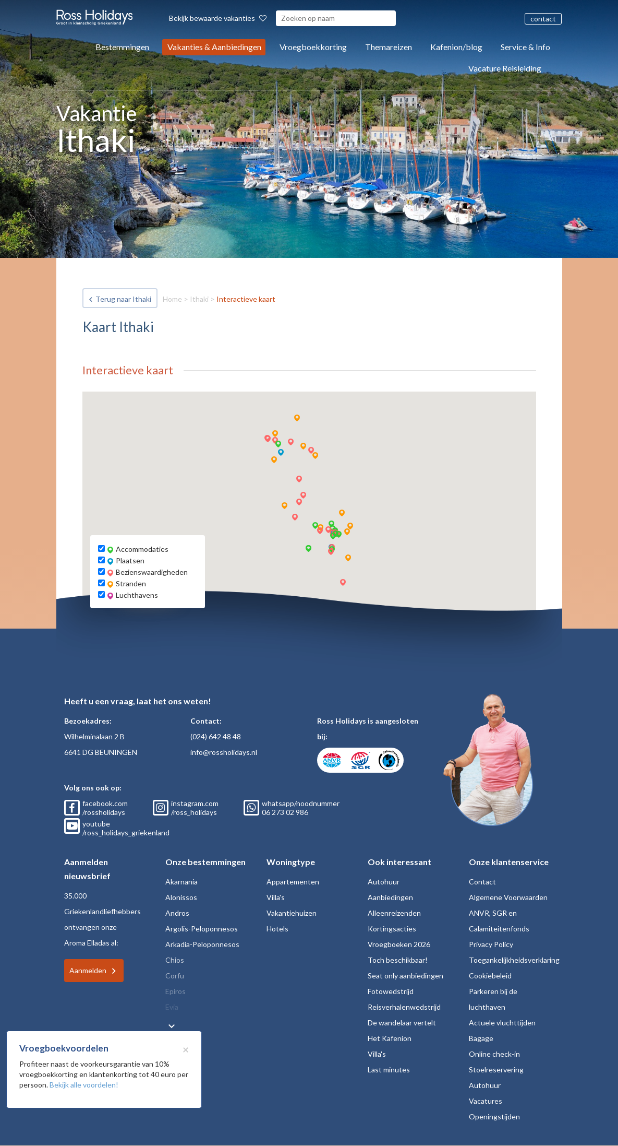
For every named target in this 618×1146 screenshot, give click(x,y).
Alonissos (181, 897)
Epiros (175, 991)
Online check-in (494, 1053)
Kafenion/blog (456, 47)
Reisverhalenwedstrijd (404, 1006)
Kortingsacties (392, 928)
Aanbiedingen (390, 897)
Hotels (277, 928)
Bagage (481, 1038)
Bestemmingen (122, 47)
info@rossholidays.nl (223, 752)
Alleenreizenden (394, 912)
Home (172, 298)
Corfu (174, 975)
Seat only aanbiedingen (405, 975)
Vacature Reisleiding (504, 68)
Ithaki (199, 298)
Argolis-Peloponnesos (201, 928)
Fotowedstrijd (391, 991)
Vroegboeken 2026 (399, 944)
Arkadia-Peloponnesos (202, 944)
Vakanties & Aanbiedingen (214, 47)
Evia (171, 1006)
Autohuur (383, 881)
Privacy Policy (491, 944)
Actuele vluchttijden (502, 1022)
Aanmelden (87, 970)
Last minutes (389, 1069)
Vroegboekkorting (313, 47)
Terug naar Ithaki (123, 298)
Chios (174, 959)
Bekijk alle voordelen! (84, 1084)
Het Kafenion (389, 1038)
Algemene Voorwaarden (508, 897)
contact (543, 18)
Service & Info (525, 47)
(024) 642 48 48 (215, 736)
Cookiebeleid (490, 975)
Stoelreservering (496, 1069)
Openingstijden (494, 1116)
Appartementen (292, 881)
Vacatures (485, 1100)
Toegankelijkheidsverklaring (514, 959)
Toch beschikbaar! (398, 959)
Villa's (275, 897)
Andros (177, 912)
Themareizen (388, 47)
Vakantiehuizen (291, 912)
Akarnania (181, 881)
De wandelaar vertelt (402, 1022)
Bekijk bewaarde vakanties (217, 18)
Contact (482, 881)
